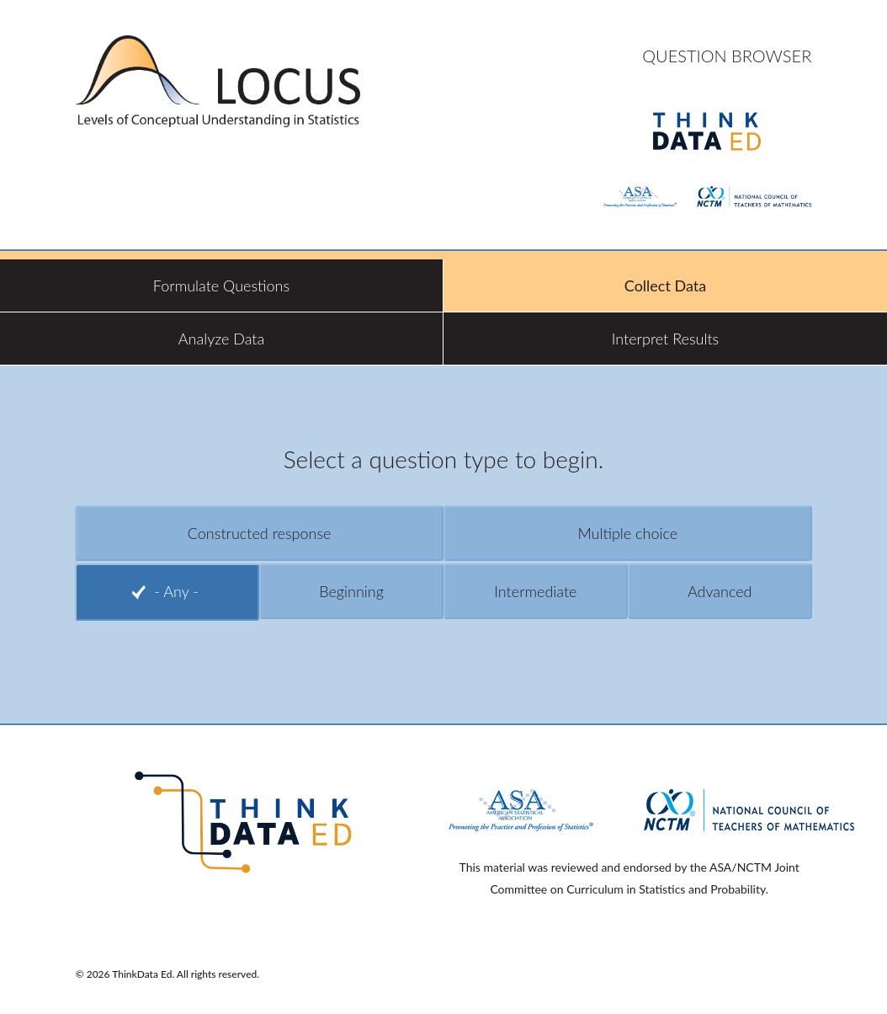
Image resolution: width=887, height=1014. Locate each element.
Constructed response (260, 533)
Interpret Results (666, 338)
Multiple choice (627, 533)
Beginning (351, 591)
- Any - (176, 591)
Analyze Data (221, 338)
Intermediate (535, 591)
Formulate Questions (221, 285)
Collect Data (665, 285)
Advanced (720, 591)
